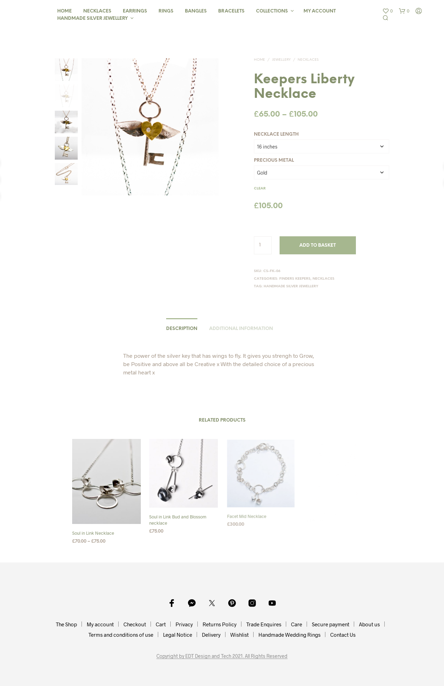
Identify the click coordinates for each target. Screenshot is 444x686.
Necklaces (97, 11)
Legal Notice (177, 635)
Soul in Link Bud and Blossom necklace (178, 517)
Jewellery (281, 60)
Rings (166, 11)
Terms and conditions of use (120, 635)
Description (181, 329)
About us (369, 624)
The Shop (66, 624)
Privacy (184, 624)
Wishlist (239, 635)
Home (64, 11)
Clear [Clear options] (260, 188)
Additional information (241, 329)
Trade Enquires (263, 624)
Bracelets (231, 11)
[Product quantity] (263, 245)
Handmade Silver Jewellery (92, 18)
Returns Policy (220, 624)
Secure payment (330, 624)
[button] (387, 11)
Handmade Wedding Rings (289, 635)
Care (296, 624)
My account (100, 624)
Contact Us (343, 635)
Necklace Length (276, 134)
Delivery (211, 635)
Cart (161, 624)
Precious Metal (274, 160)
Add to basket (317, 245)
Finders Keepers (294, 279)
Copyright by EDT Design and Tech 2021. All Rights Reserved (222, 656)
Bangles (196, 11)
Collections (272, 11)
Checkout (134, 624)
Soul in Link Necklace (93, 533)
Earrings (135, 11)
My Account (320, 11)
